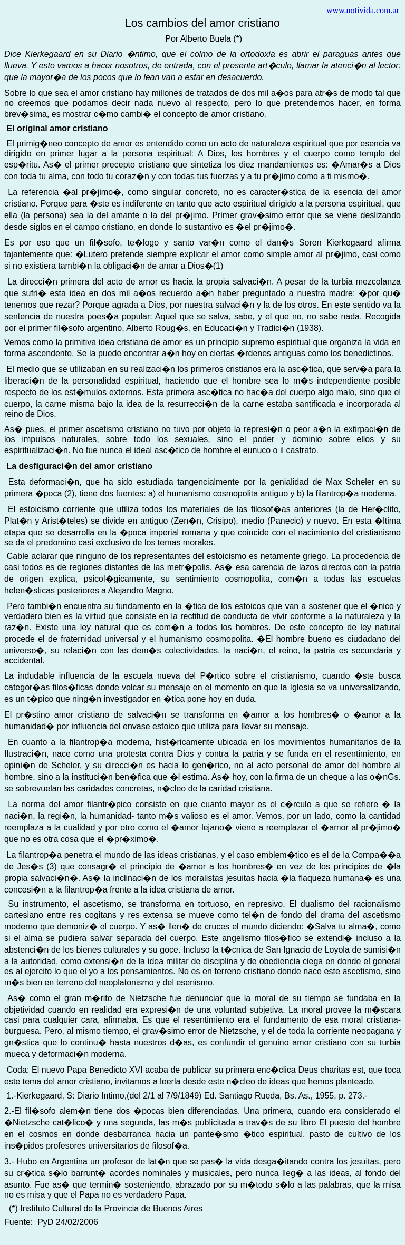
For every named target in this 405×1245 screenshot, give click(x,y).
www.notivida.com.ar (362, 10)
